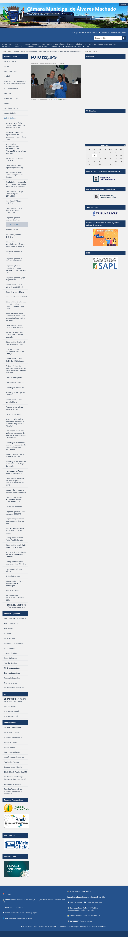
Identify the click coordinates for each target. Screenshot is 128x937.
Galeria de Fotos (45, 51)
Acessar (123, 4)
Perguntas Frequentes (30, 44)
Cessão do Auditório (94, 902)
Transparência (10, 722)
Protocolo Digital (76, 902)
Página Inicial (7, 44)
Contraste (113, 33)
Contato (104, 33)
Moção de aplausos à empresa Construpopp (68, 51)
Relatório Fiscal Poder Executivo (77, 46)
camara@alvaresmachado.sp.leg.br (24, 913)
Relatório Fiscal (56, 46)
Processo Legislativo (12, 613)
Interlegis (83, 926)
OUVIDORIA (74, 921)
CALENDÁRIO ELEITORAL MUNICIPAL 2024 (100, 44)
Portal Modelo (60, 926)
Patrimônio (6, 46)
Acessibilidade (92, 33)
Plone (104, 926)
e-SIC (17, 44)
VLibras (123, 33)
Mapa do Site (79, 33)
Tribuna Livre (18, 46)
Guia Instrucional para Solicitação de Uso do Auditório (62, 44)
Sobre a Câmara (31, 51)
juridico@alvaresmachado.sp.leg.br (81, 910)
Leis (5, 694)
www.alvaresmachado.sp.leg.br (20, 918)
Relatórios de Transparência (37, 46)
